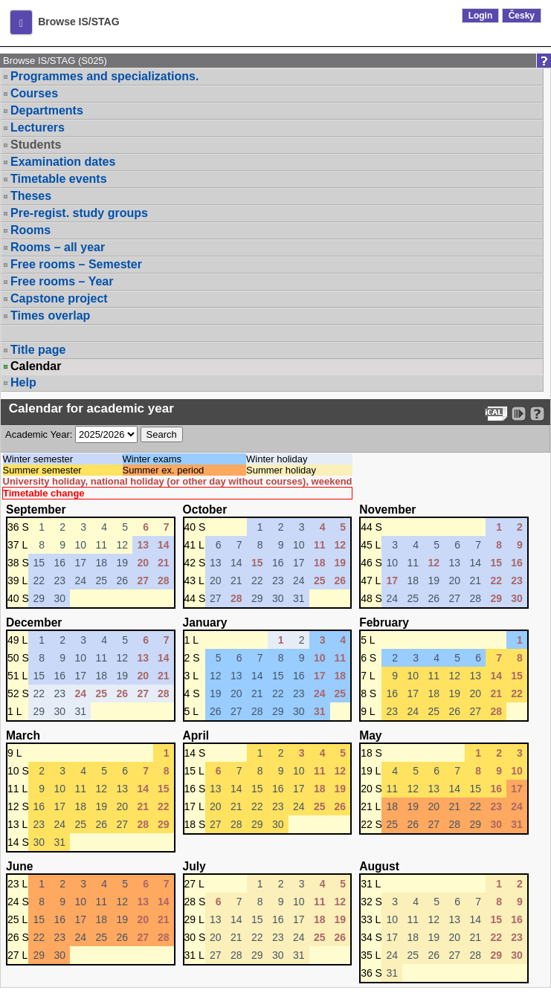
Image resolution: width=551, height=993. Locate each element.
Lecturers (37, 127)
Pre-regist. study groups (79, 213)
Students (35, 144)
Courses (34, 93)
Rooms (30, 230)
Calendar (35, 366)
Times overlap (50, 315)
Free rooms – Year (61, 281)
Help (23, 382)
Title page (37, 349)
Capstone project (59, 298)
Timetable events (58, 178)
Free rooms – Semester (76, 264)
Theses (30, 196)
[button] (21, 22)
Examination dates (62, 161)
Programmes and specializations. (104, 76)
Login (480, 15)
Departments (46, 110)
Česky (522, 15)
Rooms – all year (57, 247)
